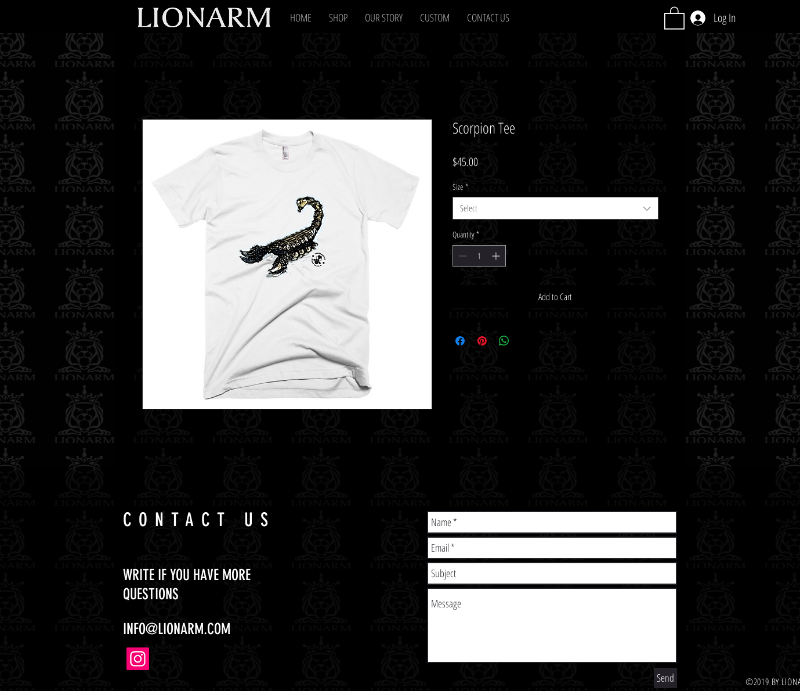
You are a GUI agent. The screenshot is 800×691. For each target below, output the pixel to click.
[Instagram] (137, 658)
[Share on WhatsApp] (504, 341)
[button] (338, 17)
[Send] (665, 678)
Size (460, 186)
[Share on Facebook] (460, 341)
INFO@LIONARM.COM (176, 629)
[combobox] (555, 208)
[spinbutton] (479, 256)
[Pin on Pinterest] (482, 341)
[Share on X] (526, 341)
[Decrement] (461, 256)
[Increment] (497, 256)
